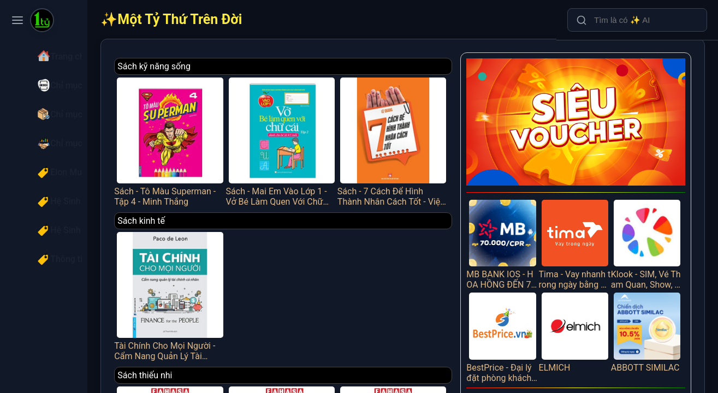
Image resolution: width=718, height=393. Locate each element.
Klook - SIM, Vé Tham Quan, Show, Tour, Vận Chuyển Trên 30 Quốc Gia (650, 231)
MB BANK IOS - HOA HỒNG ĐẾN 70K (517, 231)
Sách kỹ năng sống (197, 66)
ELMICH (583, 312)
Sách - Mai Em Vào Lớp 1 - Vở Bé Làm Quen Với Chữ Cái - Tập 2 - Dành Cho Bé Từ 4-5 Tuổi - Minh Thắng (311, 136)
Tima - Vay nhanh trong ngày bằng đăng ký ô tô (583, 231)
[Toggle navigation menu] (17, 20)
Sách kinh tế (185, 212)
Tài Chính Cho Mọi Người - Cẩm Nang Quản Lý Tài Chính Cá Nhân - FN (209, 282)
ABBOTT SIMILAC (650, 317)
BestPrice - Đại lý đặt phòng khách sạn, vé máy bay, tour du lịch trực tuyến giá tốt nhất (517, 317)
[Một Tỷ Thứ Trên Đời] (42, 21)
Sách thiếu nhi (188, 358)
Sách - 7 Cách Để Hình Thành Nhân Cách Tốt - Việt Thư (415, 136)
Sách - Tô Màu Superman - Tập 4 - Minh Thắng (209, 136)
